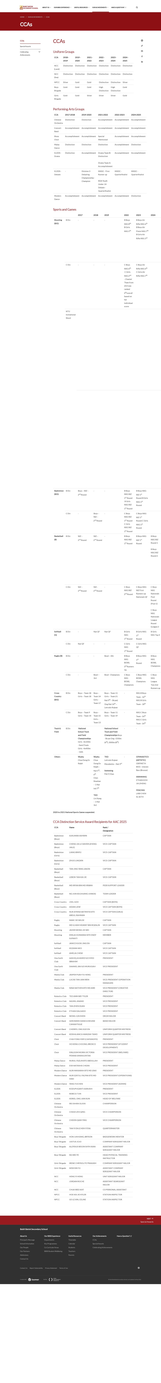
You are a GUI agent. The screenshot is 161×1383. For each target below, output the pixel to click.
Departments (49, 1240)
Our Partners (25, 1251)
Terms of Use (63, 1268)
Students (71, 1247)
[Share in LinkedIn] (141, 60)
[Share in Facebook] (141, 55)
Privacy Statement (51, 1268)
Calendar (71, 1244)
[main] (80, 614)
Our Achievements (99, 7)
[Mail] (141, 50)
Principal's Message (27, 1240)
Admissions (24, 1255)
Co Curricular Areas (51, 1247)
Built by (53, 1279)
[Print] (141, 40)
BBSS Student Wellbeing (53, 1251)
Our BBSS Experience (62, 7)
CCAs (22, 41)
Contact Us (24, 1259)
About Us (45, 7)
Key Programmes (50, 1244)
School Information (27, 1244)
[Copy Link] (141, 46)
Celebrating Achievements (30, 53)
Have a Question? (117, 7)
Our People (24, 1247)
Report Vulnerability (36, 1268)
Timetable (72, 1240)
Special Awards (25, 46)
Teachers (71, 1251)
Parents (71, 1255)
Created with (31, 1279)
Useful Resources (81, 7)
